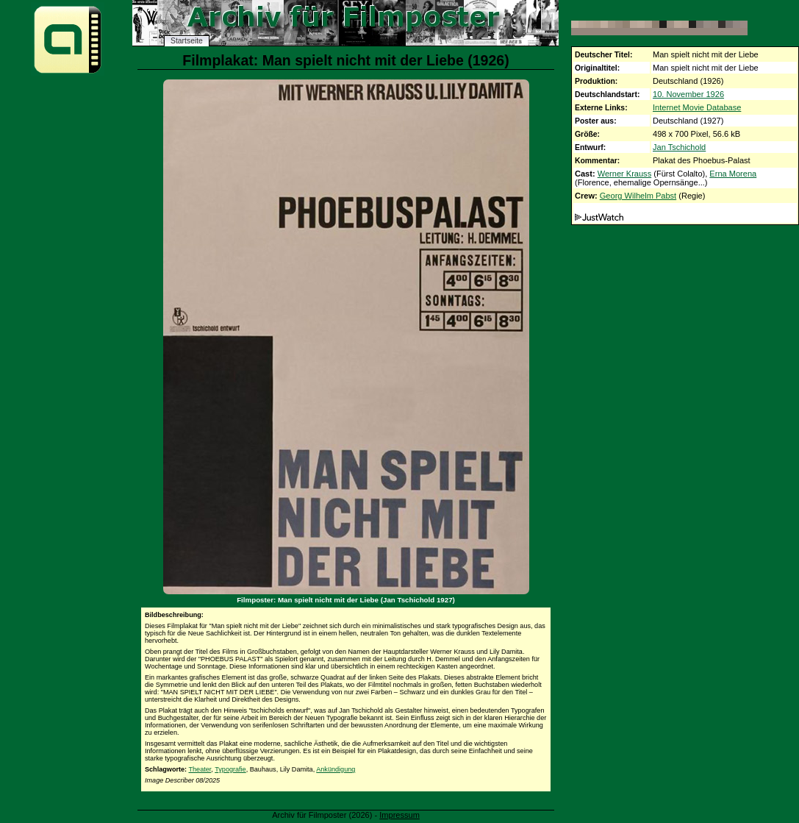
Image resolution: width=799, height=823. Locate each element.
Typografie (230, 769)
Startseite (187, 41)
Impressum (399, 814)
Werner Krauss (624, 173)
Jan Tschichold (679, 147)
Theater (199, 769)
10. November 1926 (688, 94)
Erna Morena (732, 173)
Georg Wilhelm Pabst (638, 195)
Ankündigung (335, 769)
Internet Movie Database (697, 107)
